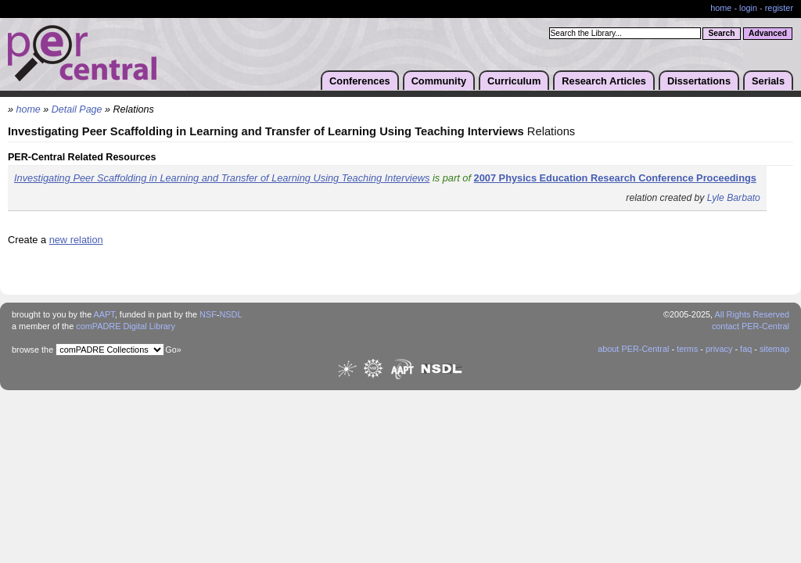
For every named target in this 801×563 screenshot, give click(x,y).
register (779, 8)
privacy (719, 348)
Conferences (359, 81)
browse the (32, 349)
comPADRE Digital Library (125, 326)
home (720, 8)
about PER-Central (633, 348)
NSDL (230, 314)
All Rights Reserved (752, 314)
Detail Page (77, 109)
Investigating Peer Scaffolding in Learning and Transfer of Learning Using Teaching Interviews (221, 178)
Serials (768, 81)
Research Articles (604, 81)
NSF (208, 314)
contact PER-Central (750, 326)
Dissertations (699, 81)
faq (746, 348)
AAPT (104, 314)
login (748, 8)
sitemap (774, 348)
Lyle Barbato (733, 197)
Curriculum (514, 81)
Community (438, 81)
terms (687, 348)
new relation (76, 240)
